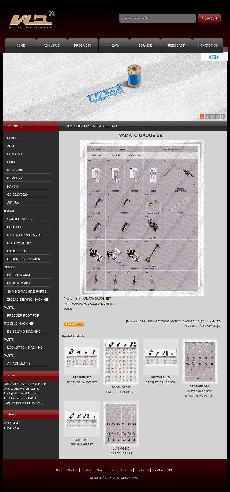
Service (145, 45)
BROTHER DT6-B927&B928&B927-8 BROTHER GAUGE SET (200, 391)
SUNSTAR (14, 154)
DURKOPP (15, 178)
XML (170, 470)
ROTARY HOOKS (19, 243)
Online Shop (11, 422)
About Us (52, 45)
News (114, 45)
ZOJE (11, 146)
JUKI (10, 210)
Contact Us (208, 45)
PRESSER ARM (18, 275)
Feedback (176, 45)
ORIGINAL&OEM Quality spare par (25, 383)
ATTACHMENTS (18, 363)
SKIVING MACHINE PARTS (26, 291)
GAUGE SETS (17, 251)
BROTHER (14, 227)
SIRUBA (13, 202)
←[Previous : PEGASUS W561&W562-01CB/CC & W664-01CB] (162, 321)
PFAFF (12, 138)
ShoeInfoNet (11, 427)
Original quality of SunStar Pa (21, 388)
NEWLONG (15, 170)
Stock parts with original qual (21, 393)
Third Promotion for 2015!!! (20, 398)
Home (20, 45)
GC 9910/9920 (17, 194)
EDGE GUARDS (18, 283)
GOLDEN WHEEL (20, 219)
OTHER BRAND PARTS (24, 235)
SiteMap (158, 470)
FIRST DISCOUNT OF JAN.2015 (23, 403)
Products (83, 45)
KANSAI (13, 186)
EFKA (11, 162)
